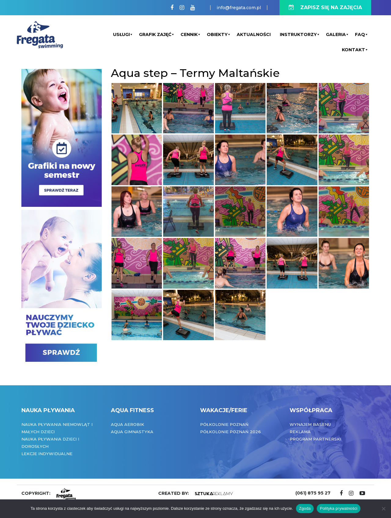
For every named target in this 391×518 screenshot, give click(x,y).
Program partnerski (315, 439)
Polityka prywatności (338, 508)
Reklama (300, 431)
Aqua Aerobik (127, 424)
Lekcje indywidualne (46, 453)
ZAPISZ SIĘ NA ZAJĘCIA (325, 7)
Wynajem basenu (310, 424)
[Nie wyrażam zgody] (383, 508)
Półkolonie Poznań (224, 424)
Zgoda (305, 508)
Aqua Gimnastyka (132, 431)
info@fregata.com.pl (239, 7)
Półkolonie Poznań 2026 (230, 431)
